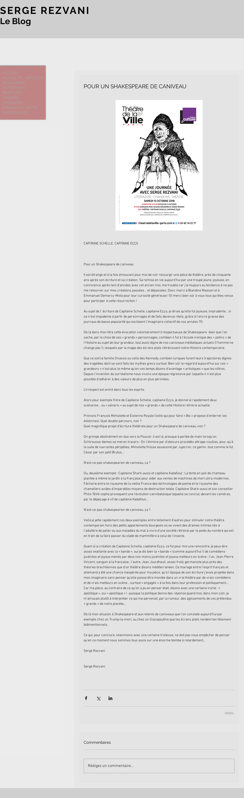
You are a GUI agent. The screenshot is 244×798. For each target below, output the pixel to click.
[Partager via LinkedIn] (110, 698)
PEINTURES (12, 93)
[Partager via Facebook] (86, 698)
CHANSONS (12, 102)
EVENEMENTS (15, 112)
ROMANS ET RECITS (20, 107)
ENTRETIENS (13, 88)
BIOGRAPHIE (13, 83)
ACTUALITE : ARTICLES (22, 78)
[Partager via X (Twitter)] (98, 698)
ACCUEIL (10, 73)
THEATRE (10, 97)
